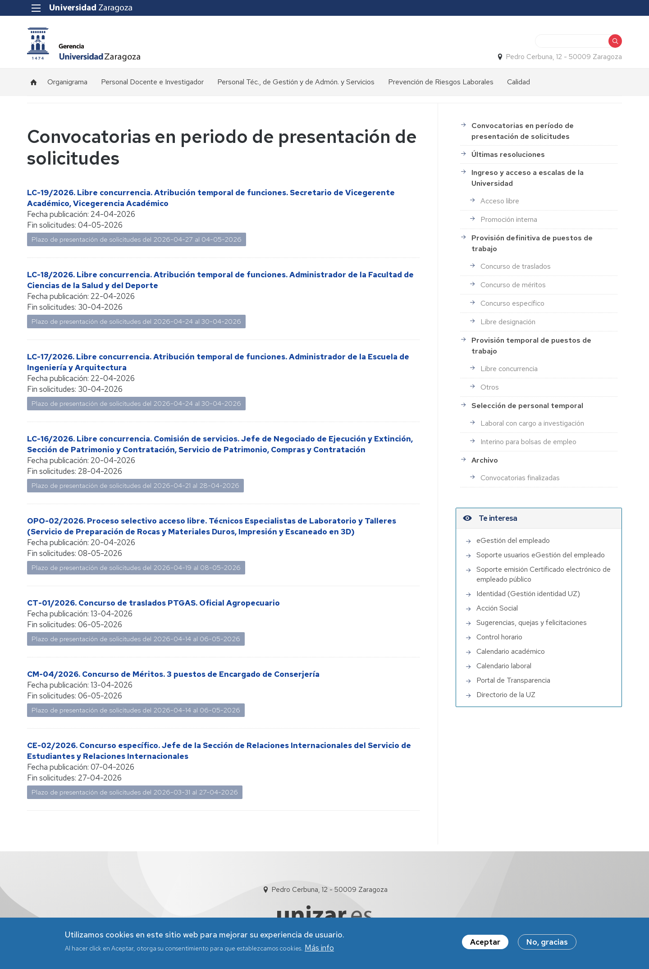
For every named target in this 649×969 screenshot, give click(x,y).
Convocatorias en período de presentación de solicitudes (522, 131)
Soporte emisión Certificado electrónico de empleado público (543, 574)
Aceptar (485, 944)
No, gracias (547, 944)
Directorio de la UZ (505, 694)
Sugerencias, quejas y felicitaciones (531, 622)
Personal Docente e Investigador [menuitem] (152, 82)
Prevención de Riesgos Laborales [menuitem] (441, 82)
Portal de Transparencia (513, 680)
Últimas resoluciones (508, 154)
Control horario (499, 637)
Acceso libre (499, 201)
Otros (489, 387)
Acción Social (497, 608)
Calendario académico (510, 651)
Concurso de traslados (515, 266)
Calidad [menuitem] (518, 82)
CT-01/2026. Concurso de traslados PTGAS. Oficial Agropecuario (153, 603)
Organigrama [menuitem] (67, 82)
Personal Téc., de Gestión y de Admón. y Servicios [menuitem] (296, 82)
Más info (319, 950)
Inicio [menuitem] (34, 82)
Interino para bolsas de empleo (528, 441)
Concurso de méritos (513, 284)
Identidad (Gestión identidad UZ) (528, 593)
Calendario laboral (503, 665)
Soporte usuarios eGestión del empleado (540, 555)
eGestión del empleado (513, 540)
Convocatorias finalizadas (520, 477)
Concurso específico (512, 303)
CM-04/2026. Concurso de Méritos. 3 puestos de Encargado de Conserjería (173, 674)
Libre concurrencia (509, 368)
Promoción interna (508, 219)
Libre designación (507, 321)
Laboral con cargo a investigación (532, 423)
